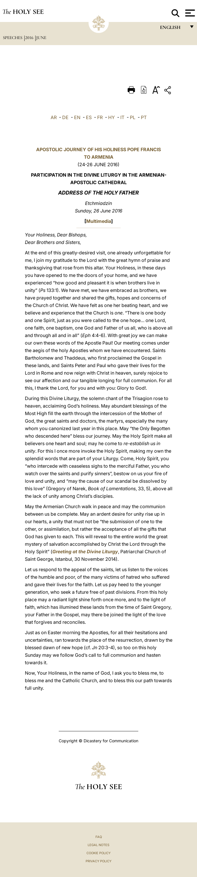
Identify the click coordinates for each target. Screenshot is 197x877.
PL (132, 117)
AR (54, 117)
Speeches (13, 37)
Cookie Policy (98, 853)
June (41, 37)
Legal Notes (98, 845)
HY (111, 117)
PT (144, 117)
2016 (29, 37)
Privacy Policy (98, 861)
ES (89, 117)
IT (122, 117)
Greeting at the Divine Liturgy (85, 551)
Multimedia (98, 221)
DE (65, 117)
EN (77, 117)
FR (100, 117)
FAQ (98, 837)
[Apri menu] (189, 13)
